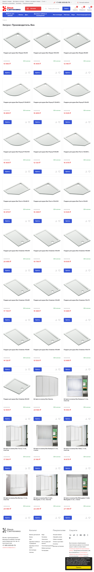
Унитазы (67, 15)
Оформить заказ (57, 537)
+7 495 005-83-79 (63, 2)
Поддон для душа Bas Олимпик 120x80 (47, 300)
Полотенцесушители (84, 15)
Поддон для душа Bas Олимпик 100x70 (77, 349)
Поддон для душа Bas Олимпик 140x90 (17, 251)
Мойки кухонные (46, 548)
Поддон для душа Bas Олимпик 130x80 (17, 300)
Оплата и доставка (58, 541)
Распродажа (45, 550)
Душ (26, 15)
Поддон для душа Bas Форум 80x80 (76, 53)
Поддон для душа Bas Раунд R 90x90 (76, 102)
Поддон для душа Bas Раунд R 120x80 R (17, 102)
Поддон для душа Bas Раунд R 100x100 (17, 152)
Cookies (81, 556)
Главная (5, 20)
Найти (66, 8)
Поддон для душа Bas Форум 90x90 (16, 53)
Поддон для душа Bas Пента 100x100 (46, 201)
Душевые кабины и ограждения (40, 14)
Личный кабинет (83, 2)
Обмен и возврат (57, 539)
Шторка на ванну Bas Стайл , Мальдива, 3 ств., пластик (43, 498)
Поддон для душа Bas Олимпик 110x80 (16, 349)
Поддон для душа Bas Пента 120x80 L (76, 152)
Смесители (45, 539)
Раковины (44, 537)
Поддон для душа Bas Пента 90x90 (76, 201)
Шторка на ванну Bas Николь (43, 399)
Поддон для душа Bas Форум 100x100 (46, 53)
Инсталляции (57, 15)
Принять (78, 567)
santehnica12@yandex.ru (9, 547)
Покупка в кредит (28, 3)
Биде (73, 15)
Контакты (18, 3)
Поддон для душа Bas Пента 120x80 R (16, 201)
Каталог (31, 9)
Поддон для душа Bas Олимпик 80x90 (16, 399)
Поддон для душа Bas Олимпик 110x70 (77, 300)
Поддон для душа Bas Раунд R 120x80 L (47, 102)
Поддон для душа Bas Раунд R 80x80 (46, 152)
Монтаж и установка (9, 3)
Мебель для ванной (10, 14)
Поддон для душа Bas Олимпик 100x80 (47, 349)
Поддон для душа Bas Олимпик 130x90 (47, 251)
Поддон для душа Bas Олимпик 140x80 (77, 251)
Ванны (21, 15)
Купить (7, 72)
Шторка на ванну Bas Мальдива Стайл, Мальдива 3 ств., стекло (77, 498)
